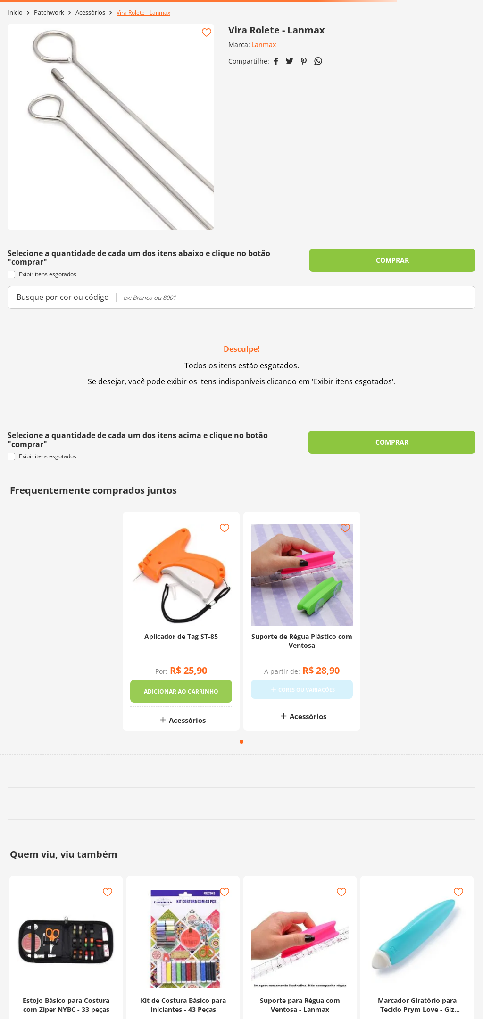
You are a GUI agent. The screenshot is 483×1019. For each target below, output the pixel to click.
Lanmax (263, 44)
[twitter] (289, 61)
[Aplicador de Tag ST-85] (181, 627)
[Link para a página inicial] (15, 12)
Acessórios (90, 12)
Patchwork (49, 12)
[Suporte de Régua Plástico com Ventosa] (302, 627)
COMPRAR (392, 260)
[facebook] (276, 61)
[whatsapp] (318, 61)
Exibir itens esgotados (42, 274)
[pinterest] (304, 61)
